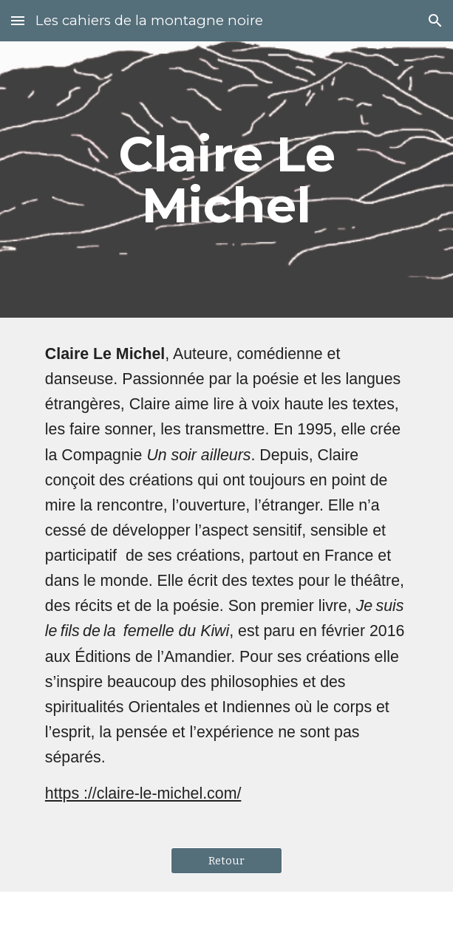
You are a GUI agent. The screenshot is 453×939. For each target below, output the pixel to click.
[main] (226, 179)
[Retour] (226, 861)
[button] (17, 20)
